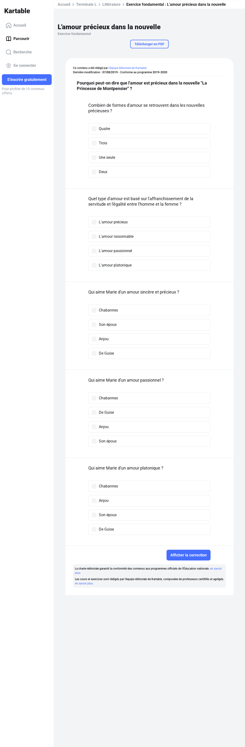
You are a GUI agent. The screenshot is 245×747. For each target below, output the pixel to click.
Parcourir (17, 39)
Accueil (16, 25)
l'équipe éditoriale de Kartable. (127, 68)
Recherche (19, 52)
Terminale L (86, 4)
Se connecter (21, 65)
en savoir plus (84, 583)
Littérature (111, 4)
